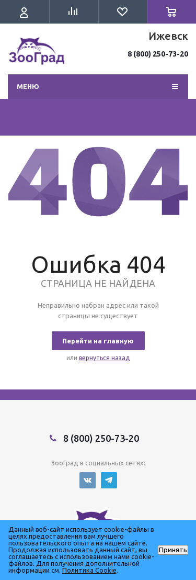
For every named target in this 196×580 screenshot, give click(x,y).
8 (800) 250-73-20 (158, 54)
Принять (173, 550)
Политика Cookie (89, 570)
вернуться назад (104, 357)
